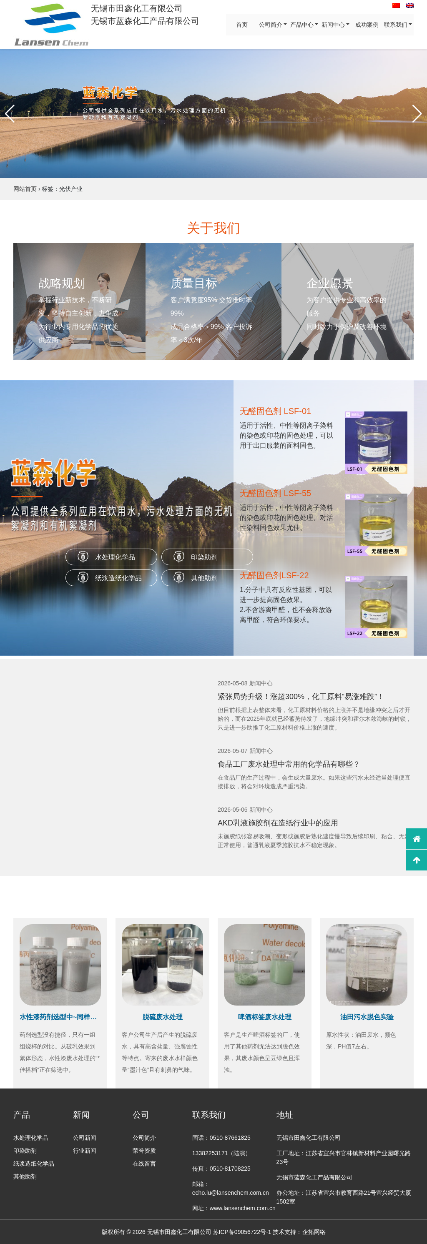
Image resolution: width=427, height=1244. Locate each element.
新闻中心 (333, 24)
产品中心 (302, 24)
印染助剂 (204, 557)
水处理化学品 (115, 557)
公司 (141, 1114)
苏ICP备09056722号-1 (242, 1232)
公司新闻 (84, 1137)
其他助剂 (204, 578)
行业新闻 (84, 1150)
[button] (9, 114)
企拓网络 (314, 1232)
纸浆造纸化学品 (118, 578)
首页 (242, 24)
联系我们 (395, 24)
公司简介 (270, 24)
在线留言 (144, 1163)
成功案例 (367, 24)
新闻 (81, 1114)
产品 (21, 1114)
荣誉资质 (144, 1150)
